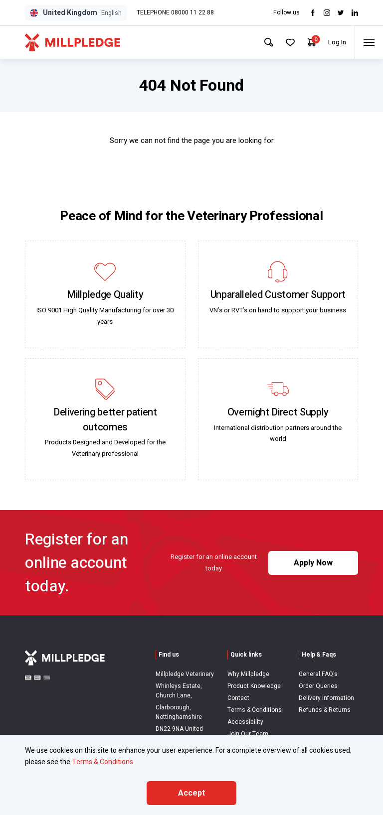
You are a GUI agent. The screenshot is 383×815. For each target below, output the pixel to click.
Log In (333, 42)
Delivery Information (326, 697)
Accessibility (245, 721)
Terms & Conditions (254, 709)
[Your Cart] (306, 42)
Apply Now (313, 563)
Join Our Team (247, 733)
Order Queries (318, 685)
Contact (238, 697)
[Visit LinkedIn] (355, 12)
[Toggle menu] (367, 42)
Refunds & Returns (325, 709)
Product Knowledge (254, 685)
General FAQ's (318, 674)
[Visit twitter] (341, 12)
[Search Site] (261, 42)
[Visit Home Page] (72, 42)
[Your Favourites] (284, 42)
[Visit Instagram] (327, 12)
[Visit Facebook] (313, 12)
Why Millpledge (248, 674)
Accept (191, 793)
